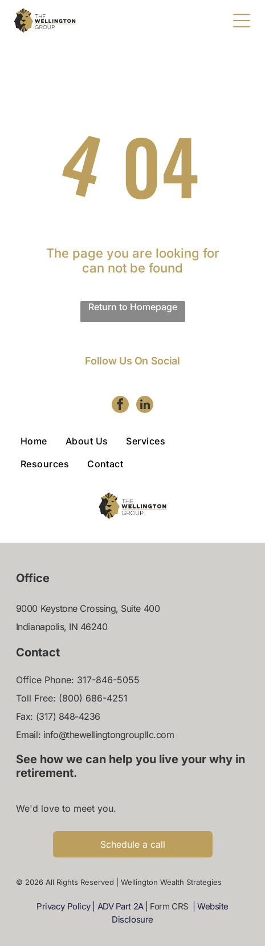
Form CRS (169, 906)
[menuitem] (43, 441)
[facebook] (120, 406)
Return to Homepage (132, 306)
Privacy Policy (63, 906)
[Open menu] (241, 20)
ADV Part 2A (120, 906)
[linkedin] (144, 406)
